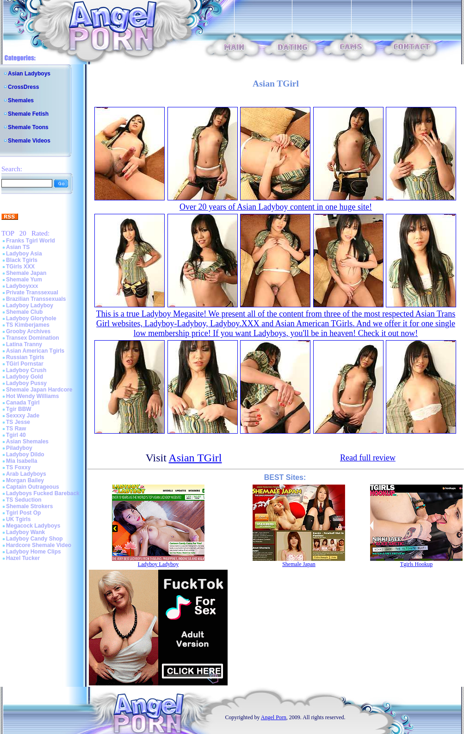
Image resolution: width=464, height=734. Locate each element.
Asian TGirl (195, 458)
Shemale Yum (24, 279)
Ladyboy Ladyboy (29, 305)
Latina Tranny (24, 344)
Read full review (368, 457)
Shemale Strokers (29, 506)
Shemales (21, 100)
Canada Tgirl (23, 402)
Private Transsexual (32, 292)
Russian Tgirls (25, 357)
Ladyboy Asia (24, 253)
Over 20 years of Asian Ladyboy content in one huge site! (275, 206)
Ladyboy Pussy (26, 383)
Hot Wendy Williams (32, 396)
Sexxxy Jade (22, 415)
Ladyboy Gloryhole (31, 318)
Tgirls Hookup (416, 564)
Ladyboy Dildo (25, 454)
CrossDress (23, 87)
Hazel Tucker (23, 558)
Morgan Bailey (25, 480)
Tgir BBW (18, 409)
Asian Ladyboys (29, 73)
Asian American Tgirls (35, 351)
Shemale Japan (26, 273)
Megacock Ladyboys (33, 526)
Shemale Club (24, 312)
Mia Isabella (21, 461)
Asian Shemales (27, 441)
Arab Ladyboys (26, 474)
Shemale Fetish (28, 114)
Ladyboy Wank (25, 532)
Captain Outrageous (32, 487)
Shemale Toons (28, 127)
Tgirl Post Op (23, 513)
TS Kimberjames (27, 325)
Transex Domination (32, 338)
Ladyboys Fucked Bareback (43, 493)
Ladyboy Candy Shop (34, 538)
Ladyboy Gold (24, 376)
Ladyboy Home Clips (33, 551)
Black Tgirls (21, 260)
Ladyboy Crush (26, 370)
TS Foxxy (18, 467)
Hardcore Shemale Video (38, 545)
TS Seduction (24, 500)
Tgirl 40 (16, 435)
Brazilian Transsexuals (36, 299)
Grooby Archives (28, 331)
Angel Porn (273, 717)
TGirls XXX (20, 266)
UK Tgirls (18, 519)
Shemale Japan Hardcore (39, 389)
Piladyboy (19, 448)
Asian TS (18, 247)
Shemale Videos (29, 140)
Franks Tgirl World (30, 240)
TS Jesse (18, 422)
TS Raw (16, 428)
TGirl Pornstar (24, 364)
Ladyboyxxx (22, 286)
